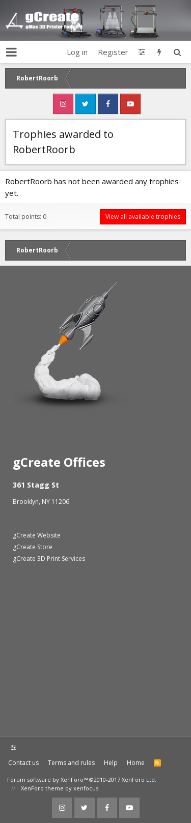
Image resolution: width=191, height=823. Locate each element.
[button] (11, 52)
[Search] (177, 52)
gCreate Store (32, 547)
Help (111, 762)
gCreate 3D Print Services (49, 558)
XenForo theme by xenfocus (59, 788)
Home (136, 762)
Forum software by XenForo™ (81, 779)
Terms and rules (71, 762)
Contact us (23, 762)
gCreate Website (37, 535)
